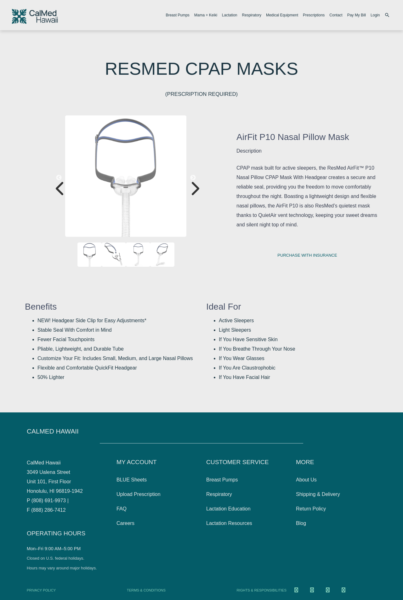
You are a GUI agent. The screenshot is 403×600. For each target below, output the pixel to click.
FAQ (121, 508)
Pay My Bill (356, 15)
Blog (301, 523)
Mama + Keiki (205, 15)
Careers (125, 523)
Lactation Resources (229, 523)
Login (375, 15)
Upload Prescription (138, 494)
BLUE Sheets (131, 479)
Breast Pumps (177, 15)
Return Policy (311, 508)
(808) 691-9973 (48, 500)
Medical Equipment (282, 15)
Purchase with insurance (307, 255)
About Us (306, 479)
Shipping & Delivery (318, 494)
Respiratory (251, 15)
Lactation (229, 15)
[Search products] (388, 15)
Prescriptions (314, 15)
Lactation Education (228, 508)
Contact (335, 15)
